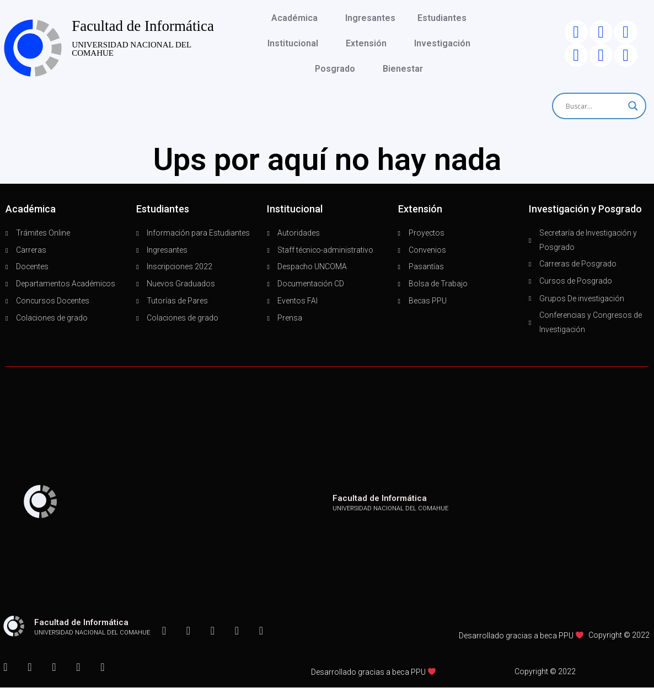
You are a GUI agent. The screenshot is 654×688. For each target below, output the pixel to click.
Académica (297, 18)
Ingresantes (370, 18)
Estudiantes (444, 18)
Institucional (295, 43)
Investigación (445, 43)
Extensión (369, 43)
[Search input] (594, 106)
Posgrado (338, 68)
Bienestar (405, 68)
